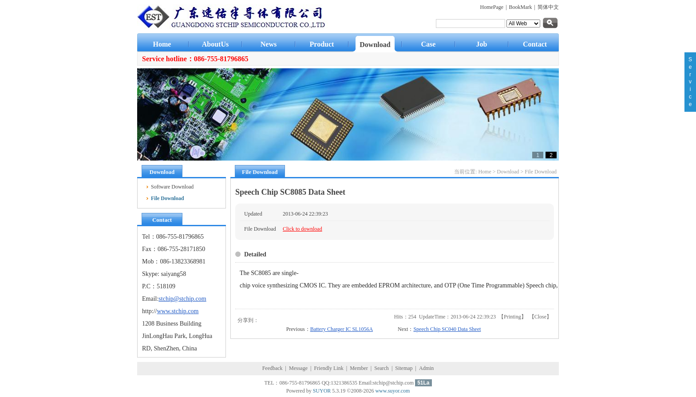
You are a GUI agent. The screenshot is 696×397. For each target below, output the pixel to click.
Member (359, 368)
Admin (426, 368)
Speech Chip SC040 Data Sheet (447, 329)
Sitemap (403, 368)
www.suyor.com (392, 391)
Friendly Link (328, 368)
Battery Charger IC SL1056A (341, 329)
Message (298, 368)
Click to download (302, 229)
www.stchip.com (177, 311)
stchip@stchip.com (182, 298)
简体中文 (548, 7)
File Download (541, 172)
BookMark (520, 7)
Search (381, 368)
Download (508, 172)
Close (540, 317)
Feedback (272, 368)
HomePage (492, 7)
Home (484, 172)
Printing (512, 317)
